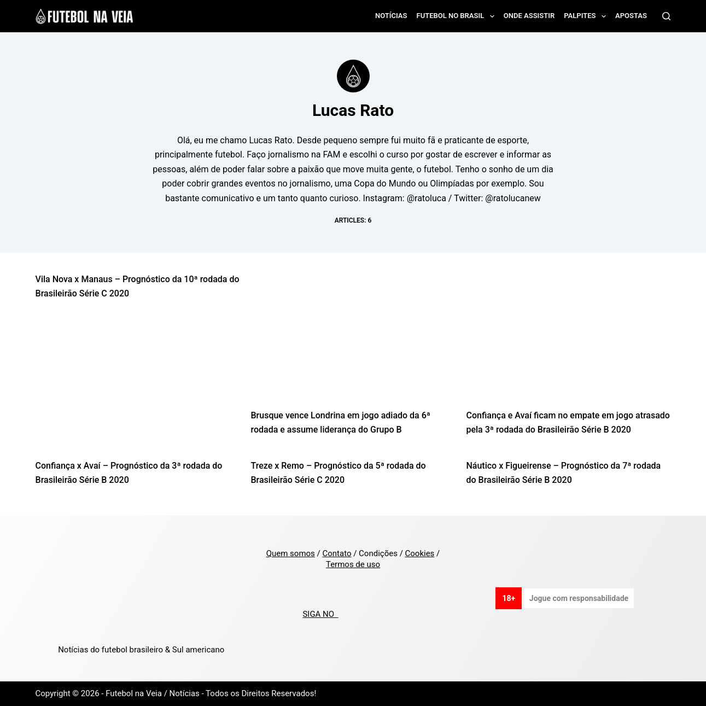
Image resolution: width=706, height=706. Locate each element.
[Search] (666, 16)
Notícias (391, 15)
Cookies (420, 553)
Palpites (587, 16)
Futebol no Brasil (457, 16)
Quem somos (290, 553)
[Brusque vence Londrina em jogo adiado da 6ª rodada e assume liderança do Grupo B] (353, 339)
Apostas (631, 15)
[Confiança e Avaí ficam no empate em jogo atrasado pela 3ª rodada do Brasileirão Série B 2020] (568, 339)
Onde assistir (529, 15)
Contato (336, 553)
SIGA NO (320, 614)
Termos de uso (353, 564)
